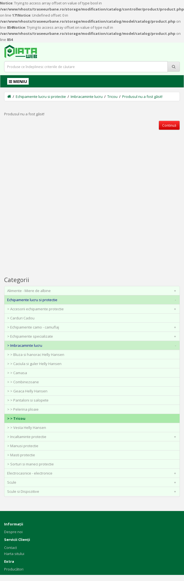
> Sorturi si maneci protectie (30, 464)
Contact (10, 547)
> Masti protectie (21, 454)
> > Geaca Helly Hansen (27, 391)
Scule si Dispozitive (92, 491)
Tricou (112, 96)
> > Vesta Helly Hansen (26, 427)
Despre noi (13, 531)
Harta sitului (14, 553)
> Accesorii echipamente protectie (92, 308)
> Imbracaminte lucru (92, 345)
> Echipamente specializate (92, 336)
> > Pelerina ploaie (23, 409)
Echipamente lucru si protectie (41, 96)
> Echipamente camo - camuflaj (92, 327)
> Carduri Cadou (20, 318)
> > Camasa (17, 372)
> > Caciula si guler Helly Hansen (34, 363)
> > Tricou (16, 418)
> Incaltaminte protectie (92, 436)
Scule (92, 482)
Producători (13, 569)
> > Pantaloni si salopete (28, 400)
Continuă (169, 125)
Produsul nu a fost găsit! (142, 96)
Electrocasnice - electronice (92, 473)
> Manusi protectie (22, 445)
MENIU (18, 81)
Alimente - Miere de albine (92, 290)
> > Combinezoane (23, 381)
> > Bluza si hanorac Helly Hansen (35, 354)
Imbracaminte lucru (87, 96)
